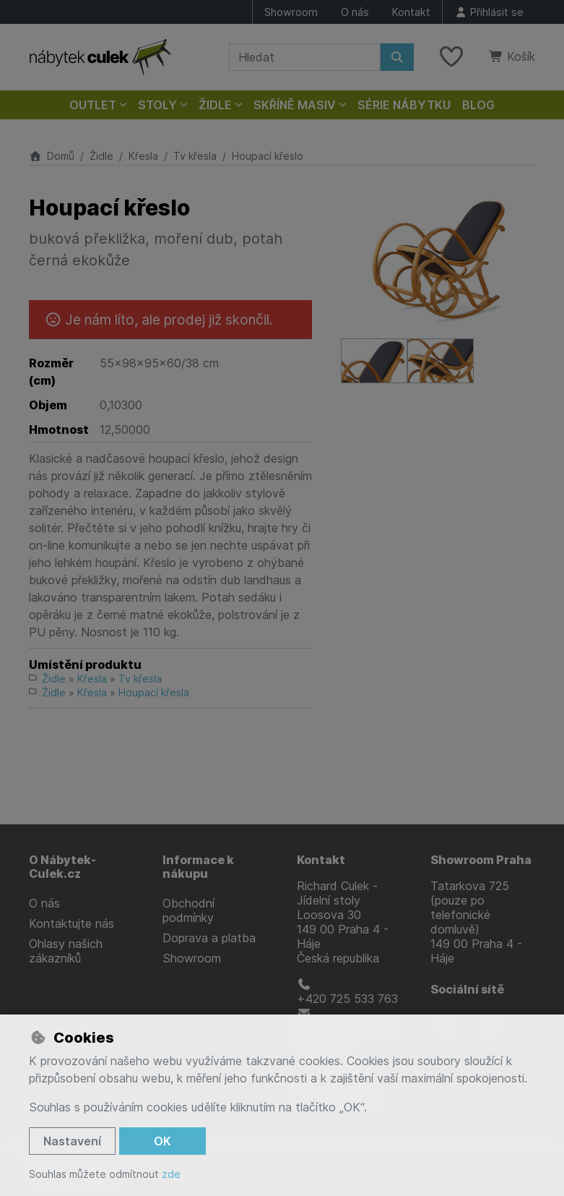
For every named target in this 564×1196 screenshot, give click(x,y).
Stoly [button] (157, 105)
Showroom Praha (481, 860)
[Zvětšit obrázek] (438, 259)
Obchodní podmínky (188, 910)
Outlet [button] (92, 105)
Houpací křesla (153, 692)
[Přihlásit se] (489, 12)
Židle (101, 156)
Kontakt (411, 12)
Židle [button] (215, 105)
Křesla (143, 156)
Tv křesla (195, 156)
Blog (478, 105)
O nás (355, 12)
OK (162, 1141)
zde (171, 1174)
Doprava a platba (209, 938)
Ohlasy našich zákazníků (66, 950)
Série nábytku (404, 105)
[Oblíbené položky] (451, 57)
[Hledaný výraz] (305, 57)
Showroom (291, 12)
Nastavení (72, 1141)
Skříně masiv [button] (294, 105)
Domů (51, 156)
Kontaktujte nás (71, 923)
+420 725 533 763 (347, 992)
